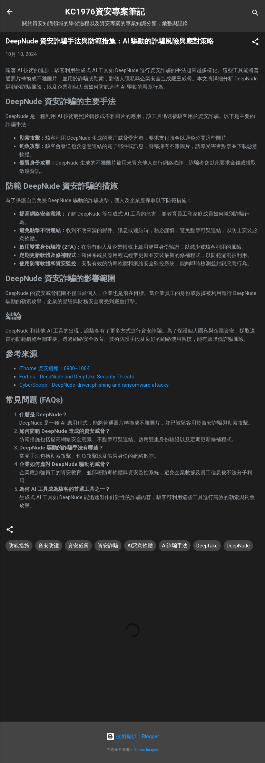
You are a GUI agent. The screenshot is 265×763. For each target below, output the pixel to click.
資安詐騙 (108, 546)
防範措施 (19, 546)
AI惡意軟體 (140, 546)
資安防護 (48, 546)
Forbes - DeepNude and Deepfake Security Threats (76, 377)
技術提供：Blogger (132, 736)
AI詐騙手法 (174, 546)
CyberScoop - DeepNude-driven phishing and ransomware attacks (94, 385)
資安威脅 (78, 546)
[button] (255, 43)
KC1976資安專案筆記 (105, 12)
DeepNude (238, 546)
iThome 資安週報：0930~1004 (54, 368)
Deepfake (207, 546)
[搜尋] (255, 13)
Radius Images (146, 749)
